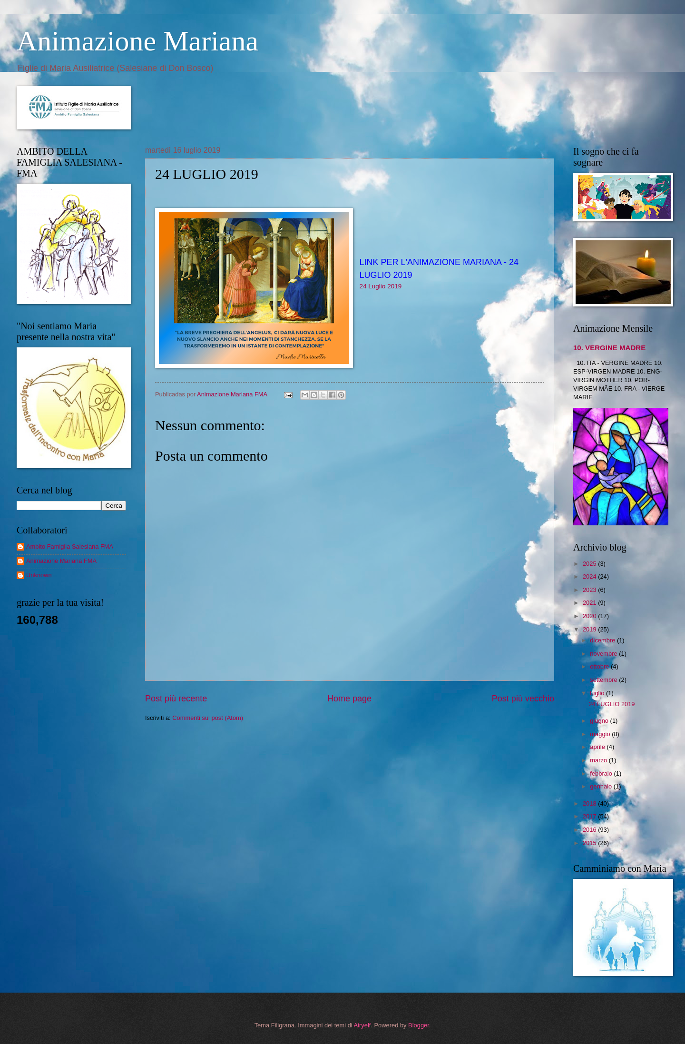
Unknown (39, 575)
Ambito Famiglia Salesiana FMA (69, 546)
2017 (590, 816)
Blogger (418, 1025)
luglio (598, 693)
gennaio (601, 786)
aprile (598, 746)
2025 (590, 563)
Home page (349, 698)
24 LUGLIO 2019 (611, 704)
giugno (600, 720)
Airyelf (362, 1025)
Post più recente (176, 698)
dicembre (603, 640)
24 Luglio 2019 (381, 286)
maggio (601, 734)
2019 (590, 629)
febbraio (602, 773)
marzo (599, 760)
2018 (590, 803)
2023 (590, 589)
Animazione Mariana (137, 41)
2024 (590, 576)
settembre (604, 679)
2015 (590, 843)
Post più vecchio (523, 698)
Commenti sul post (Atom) (207, 717)
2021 (590, 602)
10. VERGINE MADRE (609, 348)
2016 (590, 829)
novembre (604, 653)
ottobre (600, 666)
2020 (590, 616)
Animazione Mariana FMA (61, 560)
